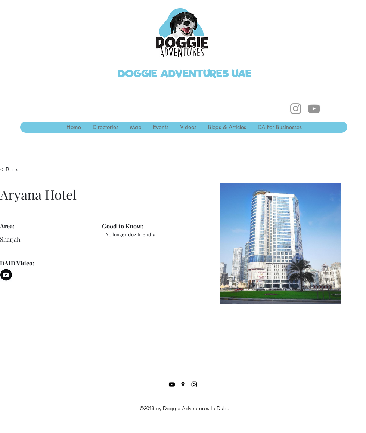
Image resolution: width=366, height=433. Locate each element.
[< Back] (15, 169)
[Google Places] (183, 384)
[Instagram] (295, 108)
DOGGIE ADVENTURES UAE (184, 73)
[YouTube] (314, 108)
